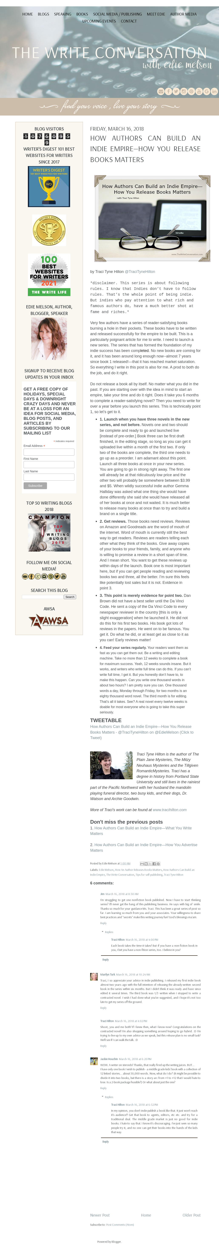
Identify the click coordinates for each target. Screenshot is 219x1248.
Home (27, 14)
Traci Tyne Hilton (173, 875)
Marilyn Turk (107, 974)
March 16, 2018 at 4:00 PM (142, 940)
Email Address (34, 446)
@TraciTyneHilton (140, 272)
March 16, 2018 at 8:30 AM (122, 894)
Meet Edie (156, 14)
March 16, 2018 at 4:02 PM (131, 1021)
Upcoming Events (99, 21)
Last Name (31, 471)
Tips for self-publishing (149, 875)
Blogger (116, 1242)
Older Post (192, 1215)
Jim (102, 894)
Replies (109, 932)
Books (82, 14)
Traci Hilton (118, 940)
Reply (103, 923)
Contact (129, 21)
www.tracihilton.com (170, 810)
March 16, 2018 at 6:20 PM (135, 1059)
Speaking (62, 14)
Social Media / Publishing (117, 14)
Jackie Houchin (109, 1059)
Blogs (43, 14)
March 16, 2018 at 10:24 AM (133, 974)
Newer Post (100, 1215)
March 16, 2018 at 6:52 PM (142, 1105)
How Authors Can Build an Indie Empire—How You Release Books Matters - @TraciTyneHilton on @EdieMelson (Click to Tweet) (141, 732)
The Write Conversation (120, 875)
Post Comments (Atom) (120, 1225)
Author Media (183, 14)
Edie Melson (106, 870)
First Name (31, 458)
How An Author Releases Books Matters (138, 870)
